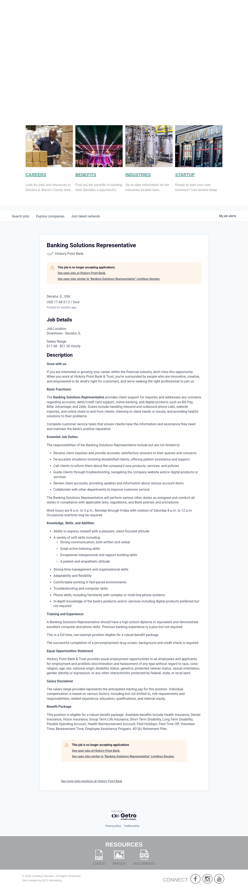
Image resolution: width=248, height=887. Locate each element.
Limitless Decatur (43, 876)
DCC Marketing (52, 880)
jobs (20, 216)
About (150, 17)
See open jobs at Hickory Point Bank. (82, 273)
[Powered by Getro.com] (124, 815)
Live (170, 17)
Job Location (56, 329)
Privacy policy (113, 826)
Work (190, 17)
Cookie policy (131, 826)
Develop (216, 17)
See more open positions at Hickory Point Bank (91, 781)
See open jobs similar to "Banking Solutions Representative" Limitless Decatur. (109, 279)
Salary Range (56, 341)
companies (50, 216)
